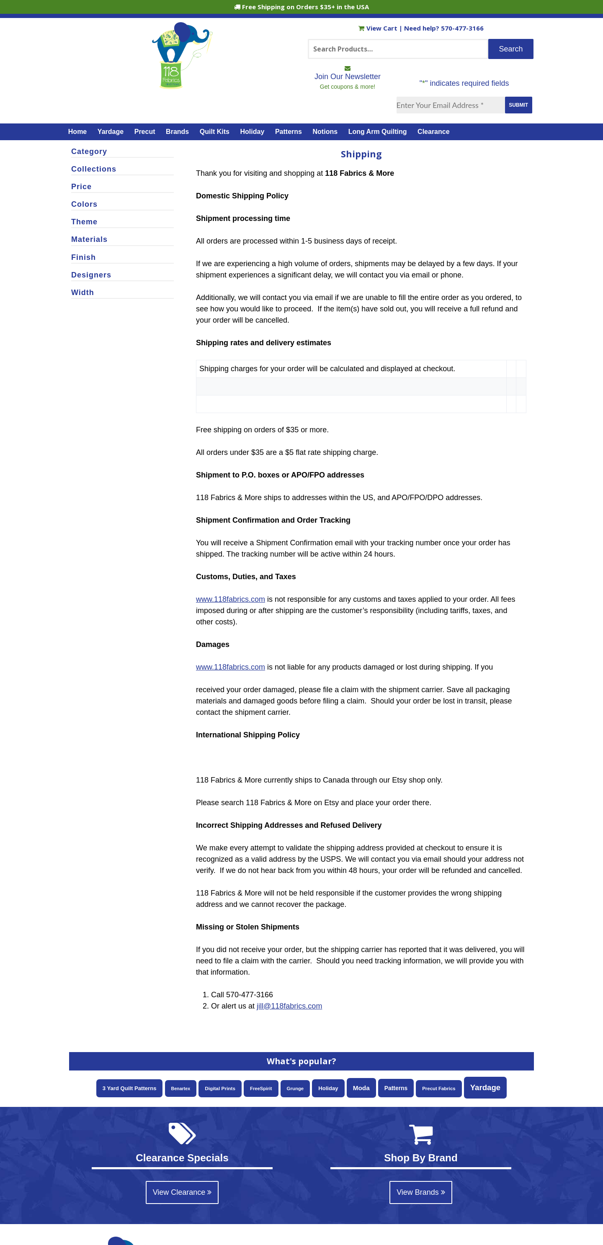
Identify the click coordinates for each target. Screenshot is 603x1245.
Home (77, 131)
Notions (325, 131)
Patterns (288, 131)
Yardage (111, 131)
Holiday (252, 131)
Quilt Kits (214, 131)
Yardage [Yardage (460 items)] (485, 1087)
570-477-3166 (462, 28)
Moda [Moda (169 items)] (361, 1087)
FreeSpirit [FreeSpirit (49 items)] (261, 1088)
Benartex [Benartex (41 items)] (181, 1088)
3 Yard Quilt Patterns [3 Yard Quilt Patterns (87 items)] (130, 1088)
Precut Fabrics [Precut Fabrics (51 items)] (438, 1088)
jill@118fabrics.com (289, 1006)
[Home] (182, 85)
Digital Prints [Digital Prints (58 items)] (220, 1088)
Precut (144, 131)
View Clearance (182, 1192)
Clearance (433, 131)
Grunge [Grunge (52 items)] (295, 1088)
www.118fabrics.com (230, 599)
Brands (177, 131)
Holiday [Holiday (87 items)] (328, 1088)
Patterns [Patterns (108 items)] (396, 1088)
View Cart (378, 28)
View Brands (421, 1192)
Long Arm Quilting (377, 131)
